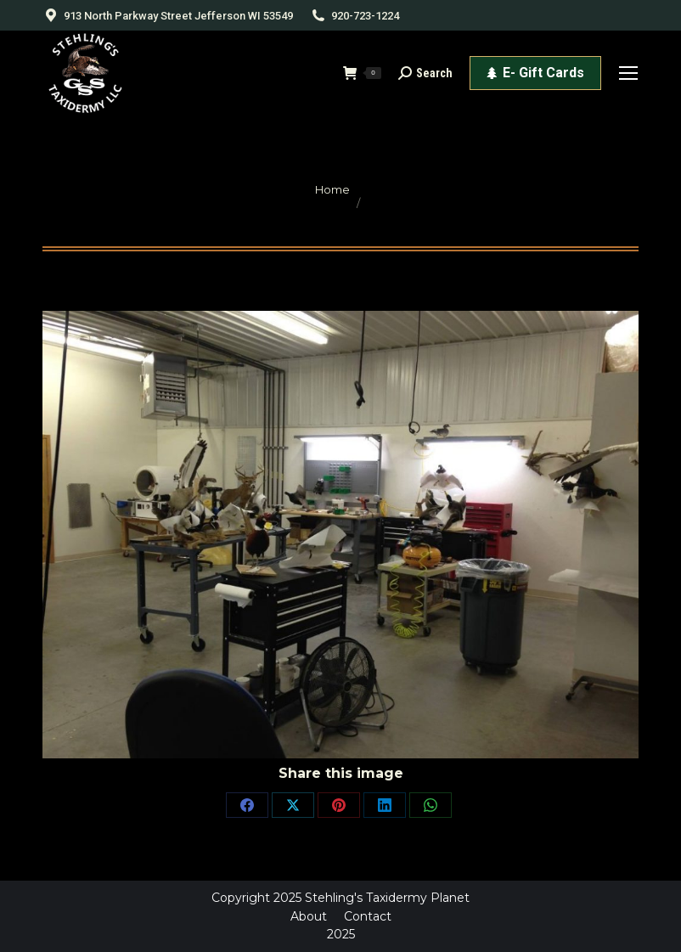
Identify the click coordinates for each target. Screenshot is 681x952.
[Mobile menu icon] (628, 73)
